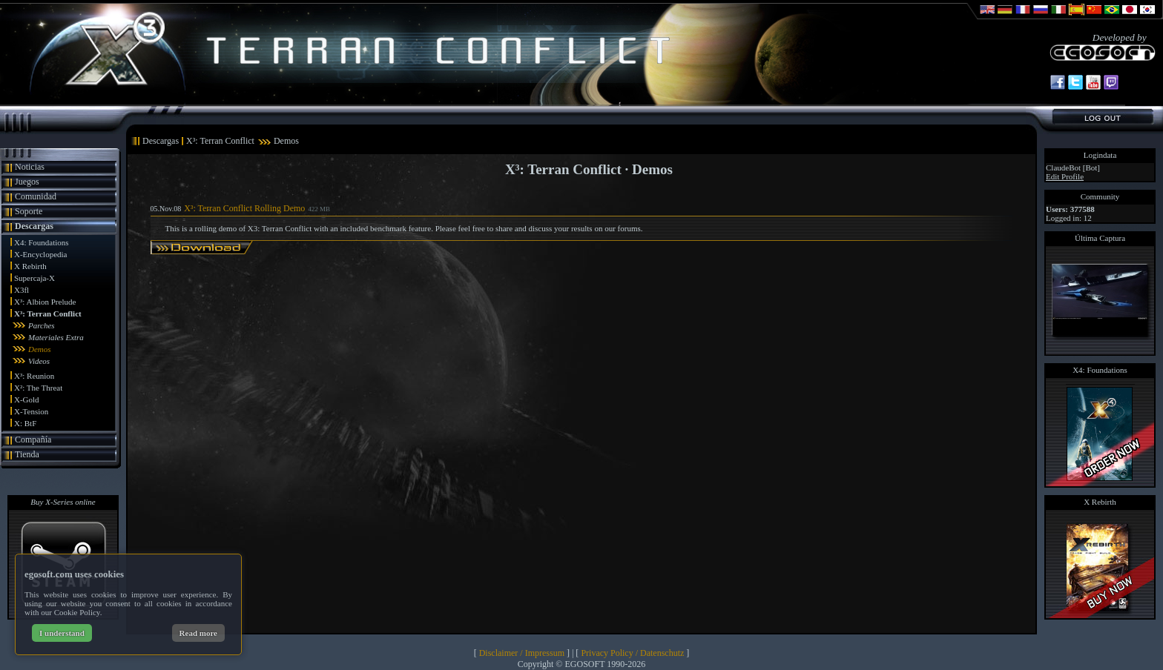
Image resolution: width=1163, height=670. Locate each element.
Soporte (28, 211)
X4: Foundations (41, 242)
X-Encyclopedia (40, 254)
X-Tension (31, 411)
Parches (41, 325)
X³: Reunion (34, 375)
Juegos (27, 181)
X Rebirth (30, 266)
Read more (198, 632)
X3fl (21, 289)
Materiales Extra (56, 337)
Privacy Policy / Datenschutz (632, 653)
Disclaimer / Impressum (521, 653)
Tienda (27, 454)
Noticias (30, 167)
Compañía (33, 439)
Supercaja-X (34, 277)
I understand (62, 632)
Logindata (1100, 154)
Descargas (34, 226)
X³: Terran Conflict (48, 313)
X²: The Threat (38, 387)
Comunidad (35, 196)
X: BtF (25, 423)
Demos (39, 349)
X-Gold (26, 399)
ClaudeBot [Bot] (1073, 167)
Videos (39, 360)
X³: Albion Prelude (45, 301)
